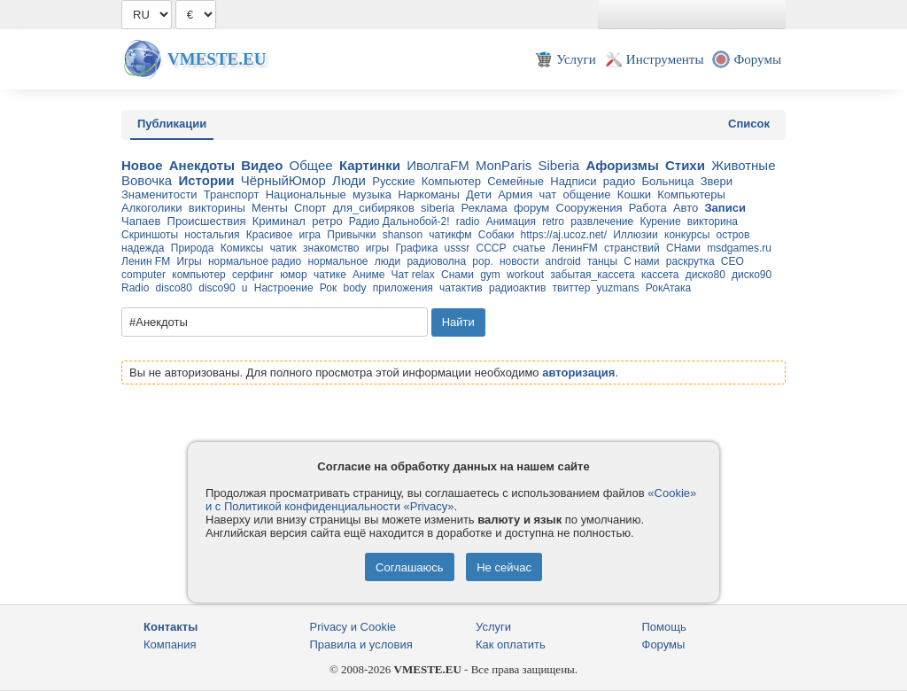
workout (525, 274)
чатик (283, 248)
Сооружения (589, 207)
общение (586, 194)
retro (553, 221)
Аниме (368, 274)
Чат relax (413, 274)
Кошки (634, 194)
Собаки (496, 235)
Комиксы (242, 248)
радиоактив (517, 288)
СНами (683, 248)
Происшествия (206, 221)
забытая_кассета (592, 274)
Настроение (284, 288)
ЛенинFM (575, 248)
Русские (393, 181)
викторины (217, 207)
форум (531, 207)
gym (490, 274)
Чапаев (140, 221)
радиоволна (436, 261)
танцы (602, 261)
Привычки (351, 235)
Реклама (484, 207)
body (354, 288)
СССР (491, 248)
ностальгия (211, 235)
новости (519, 261)
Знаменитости (159, 194)
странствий (632, 248)
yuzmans (618, 288)
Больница (668, 181)
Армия (515, 194)
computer (143, 274)
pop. (482, 261)
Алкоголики (151, 207)
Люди (349, 180)
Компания (170, 644)
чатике (330, 274)
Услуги (493, 626)
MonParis (503, 165)
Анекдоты (202, 165)
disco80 (174, 288)
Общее (311, 165)
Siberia (558, 165)
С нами (641, 261)
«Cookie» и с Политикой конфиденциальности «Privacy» (450, 499)
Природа (192, 248)
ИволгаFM (438, 165)
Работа (648, 207)
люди (387, 261)
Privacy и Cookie (353, 626)
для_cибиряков (374, 207)
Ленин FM (145, 261)
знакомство (331, 248)
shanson (402, 235)
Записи (724, 207)
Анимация (511, 221)
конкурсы (686, 235)
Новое (142, 165)
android (563, 261)
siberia (437, 207)
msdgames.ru (739, 248)
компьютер (199, 274)
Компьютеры (691, 194)
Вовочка (146, 180)
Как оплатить (511, 644)
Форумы (664, 644)
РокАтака (668, 288)
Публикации (171, 123)
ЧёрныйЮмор (283, 180)
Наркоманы (429, 194)
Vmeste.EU (216, 59)
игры (377, 248)
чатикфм (450, 235)
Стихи (685, 165)
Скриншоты (149, 235)
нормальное (337, 261)
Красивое (269, 235)
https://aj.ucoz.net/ (564, 235)
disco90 (216, 288)
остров (732, 235)
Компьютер (451, 181)
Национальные (306, 194)
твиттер (572, 288)
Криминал (279, 221)
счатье (529, 248)
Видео (262, 165)
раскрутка (690, 261)
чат (548, 194)
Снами (457, 274)
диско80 (705, 274)
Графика (416, 248)
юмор (293, 274)
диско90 (751, 274)
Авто (685, 207)
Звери (717, 181)
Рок (328, 288)
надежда (143, 248)
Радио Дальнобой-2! (399, 221)
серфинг (253, 274)
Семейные (515, 181)
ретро (327, 221)
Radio (135, 288)
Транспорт (232, 194)
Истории (206, 180)
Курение (660, 221)
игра (310, 235)
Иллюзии (635, 235)
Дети (479, 194)
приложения (403, 288)
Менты (270, 207)
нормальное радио (254, 261)
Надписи (573, 181)
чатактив (461, 288)
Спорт (310, 207)
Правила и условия (361, 644)
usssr (457, 248)
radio (468, 221)
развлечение (601, 221)
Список (749, 123)
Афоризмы (621, 165)
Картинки (369, 165)
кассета (660, 274)
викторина (712, 221)
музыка (372, 194)
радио (619, 181)
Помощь (664, 626)
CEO (732, 261)
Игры (188, 261)
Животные (743, 165)
